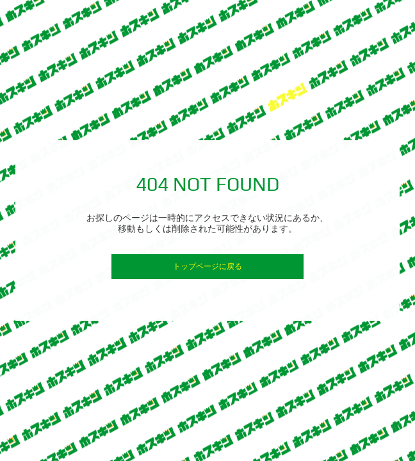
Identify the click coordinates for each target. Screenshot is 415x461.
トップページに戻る (207, 266)
